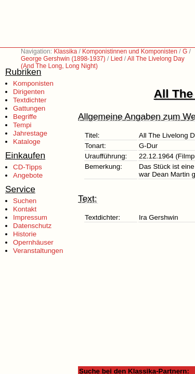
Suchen (24, 201)
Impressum (30, 217)
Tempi (22, 125)
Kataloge (27, 141)
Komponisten (33, 83)
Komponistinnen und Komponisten (129, 51)
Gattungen (29, 108)
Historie (24, 234)
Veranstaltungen (38, 251)
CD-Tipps (27, 167)
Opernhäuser (33, 242)
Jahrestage (30, 133)
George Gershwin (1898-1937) (63, 58)
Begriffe (25, 117)
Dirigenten (29, 92)
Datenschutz (32, 226)
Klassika (65, 51)
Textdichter (29, 100)
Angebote (28, 175)
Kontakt (24, 209)
